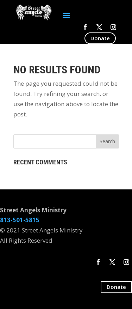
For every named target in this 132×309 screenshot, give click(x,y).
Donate (100, 38)
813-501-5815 (19, 220)
